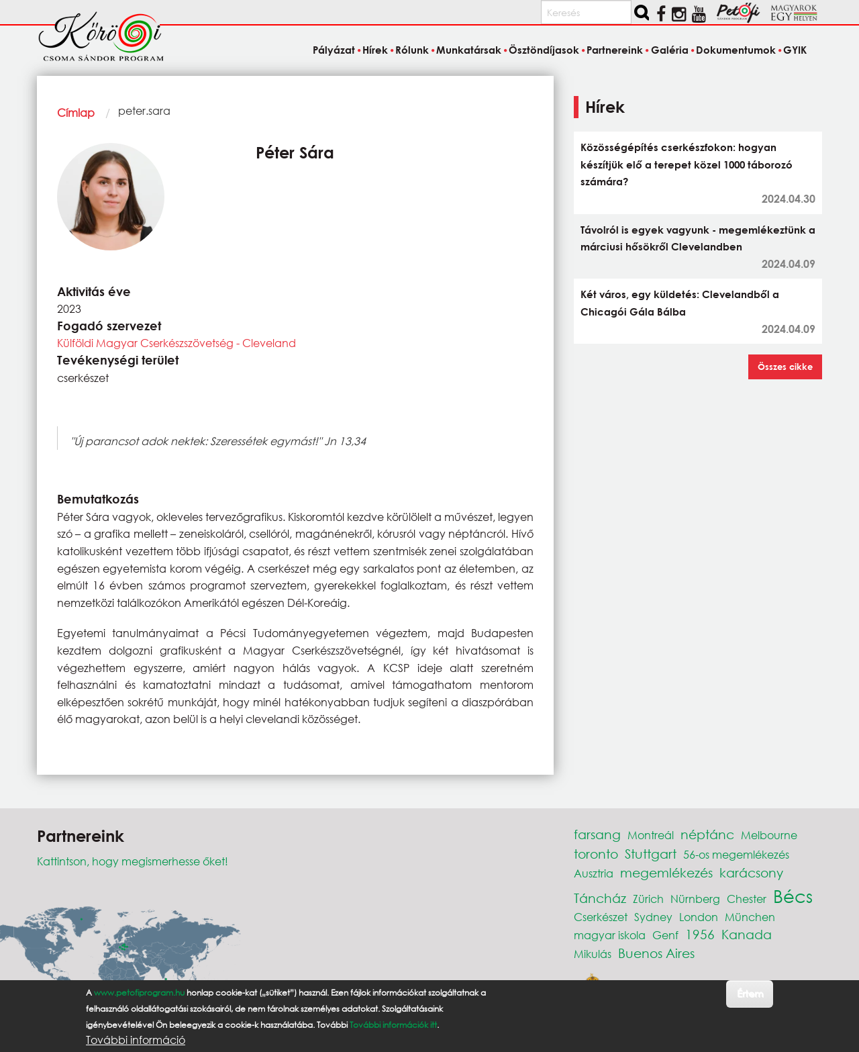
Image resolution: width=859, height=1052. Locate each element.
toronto (596, 853)
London (698, 917)
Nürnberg (695, 899)
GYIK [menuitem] (795, 50)
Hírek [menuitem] (375, 50)
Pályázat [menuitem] (334, 50)
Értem (750, 993)
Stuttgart (650, 853)
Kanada (746, 934)
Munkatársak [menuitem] (468, 50)
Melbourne (769, 835)
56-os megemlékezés (736, 854)
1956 (700, 934)
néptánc (707, 834)
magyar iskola (610, 935)
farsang (597, 834)
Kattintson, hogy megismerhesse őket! (132, 861)
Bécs (793, 895)
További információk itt (393, 1025)
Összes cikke (785, 366)
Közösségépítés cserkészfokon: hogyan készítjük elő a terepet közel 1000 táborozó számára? (686, 164)
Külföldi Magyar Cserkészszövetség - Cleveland (176, 343)
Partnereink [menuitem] (615, 50)
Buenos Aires (656, 953)
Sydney (653, 917)
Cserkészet (600, 917)
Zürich (648, 899)
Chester (746, 899)
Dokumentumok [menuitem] (736, 50)
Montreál (650, 835)
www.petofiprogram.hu (139, 992)
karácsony (751, 872)
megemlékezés (666, 872)
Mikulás (592, 954)
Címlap (76, 112)
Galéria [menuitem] (670, 50)
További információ (135, 1040)
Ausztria (593, 873)
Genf (665, 935)
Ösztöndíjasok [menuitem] (544, 50)
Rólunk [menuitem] (412, 50)
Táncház (600, 898)
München (750, 917)
